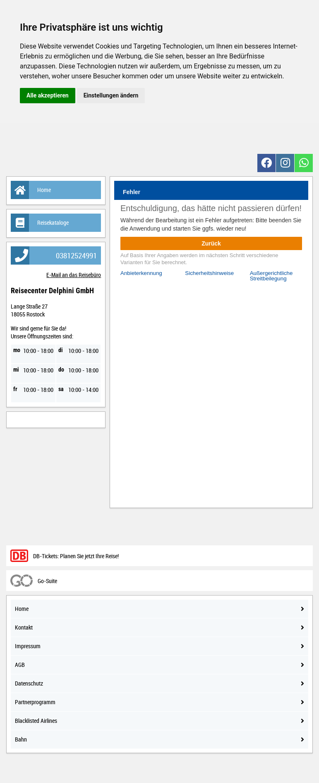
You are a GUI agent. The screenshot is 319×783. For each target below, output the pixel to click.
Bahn (159, 739)
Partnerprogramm (159, 702)
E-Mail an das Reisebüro (73, 275)
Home (31, 190)
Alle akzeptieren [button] (47, 95)
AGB (159, 665)
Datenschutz (159, 683)
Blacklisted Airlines (159, 721)
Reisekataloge (40, 223)
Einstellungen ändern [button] (111, 95)
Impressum (159, 646)
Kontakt (159, 627)
